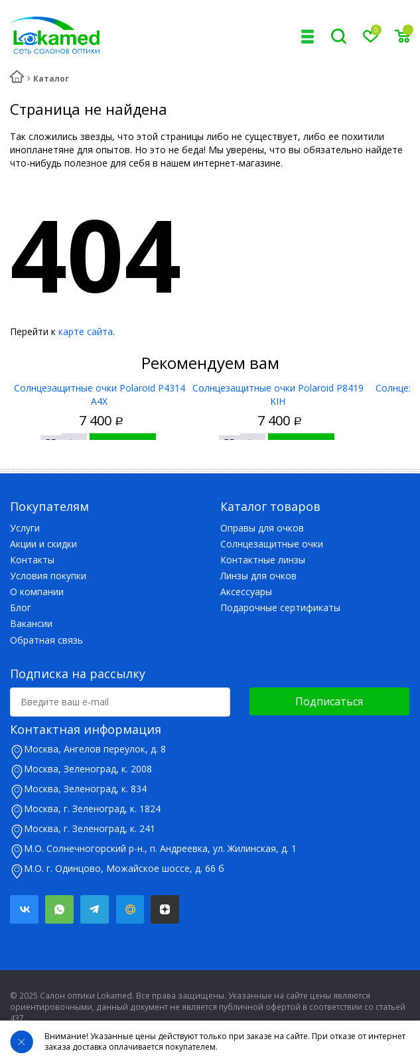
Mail (129, 909)
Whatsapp (59, 909)
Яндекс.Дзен (165, 909)
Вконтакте (24, 909)
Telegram (94, 909)
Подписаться (329, 701)
